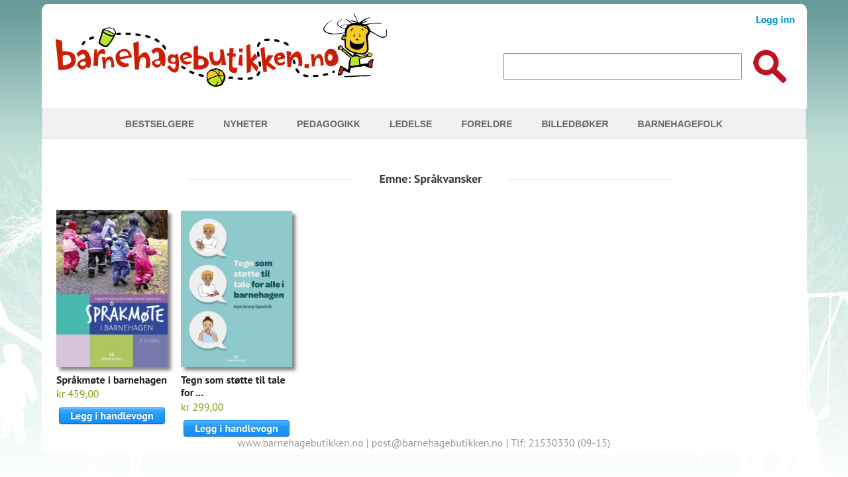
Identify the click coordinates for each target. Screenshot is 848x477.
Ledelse (411, 124)
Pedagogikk (328, 124)
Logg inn (775, 19)
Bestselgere (159, 124)
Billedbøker (574, 124)
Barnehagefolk (680, 124)
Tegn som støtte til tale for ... (233, 386)
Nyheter (245, 124)
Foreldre (486, 124)
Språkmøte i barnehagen (111, 379)
